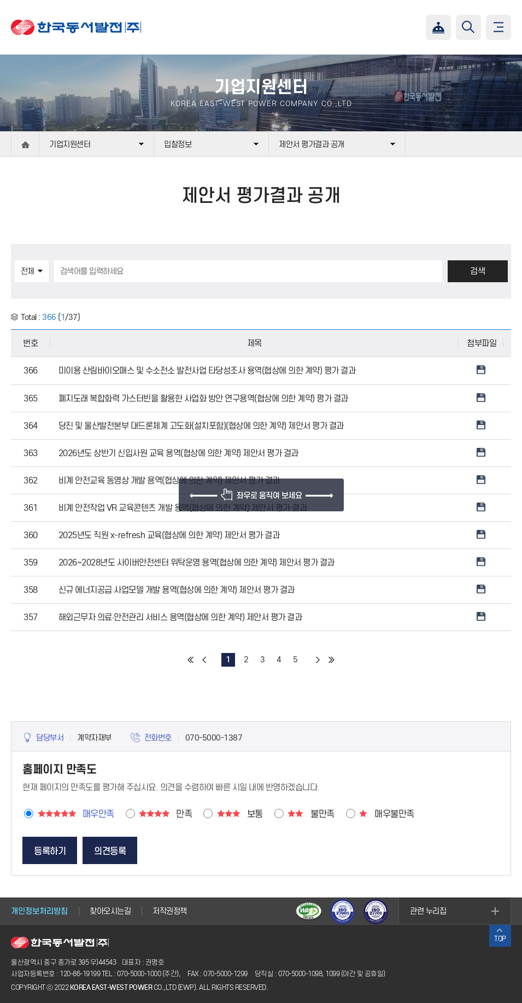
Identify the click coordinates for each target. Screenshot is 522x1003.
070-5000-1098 (300, 974)
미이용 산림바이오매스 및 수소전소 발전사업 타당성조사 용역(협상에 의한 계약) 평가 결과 (207, 370)
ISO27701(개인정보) (377, 911)
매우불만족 (394, 814)
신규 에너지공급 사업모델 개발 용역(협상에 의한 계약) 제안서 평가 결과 (176, 590)
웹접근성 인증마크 (309, 911)
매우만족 (98, 814)
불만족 (322, 814)
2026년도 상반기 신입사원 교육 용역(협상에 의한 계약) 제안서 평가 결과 (178, 453)
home (25, 145)
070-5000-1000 (139, 974)
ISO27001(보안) (343, 911)
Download (481, 369)
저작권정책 (170, 911)
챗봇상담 (438, 27)
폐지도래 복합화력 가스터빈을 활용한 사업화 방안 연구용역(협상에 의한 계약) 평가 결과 (203, 398)
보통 (255, 814)
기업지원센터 (69, 144)
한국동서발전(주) (76, 27)
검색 (477, 271)
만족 (184, 814)
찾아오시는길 (110, 911)
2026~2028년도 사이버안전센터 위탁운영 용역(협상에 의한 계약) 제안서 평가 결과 (196, 562)
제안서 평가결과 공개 (311, 144)
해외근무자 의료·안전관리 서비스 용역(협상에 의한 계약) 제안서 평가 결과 (180, 617)
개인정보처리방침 (39, 911)
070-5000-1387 (214, 738)
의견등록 (110, 851)
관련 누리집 (428, 911)
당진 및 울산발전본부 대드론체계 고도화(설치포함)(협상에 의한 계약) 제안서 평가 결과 (201, 426)
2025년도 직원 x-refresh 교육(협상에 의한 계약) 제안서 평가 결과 (169, 535)
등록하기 (50, 851)
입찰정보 (177, 144)
